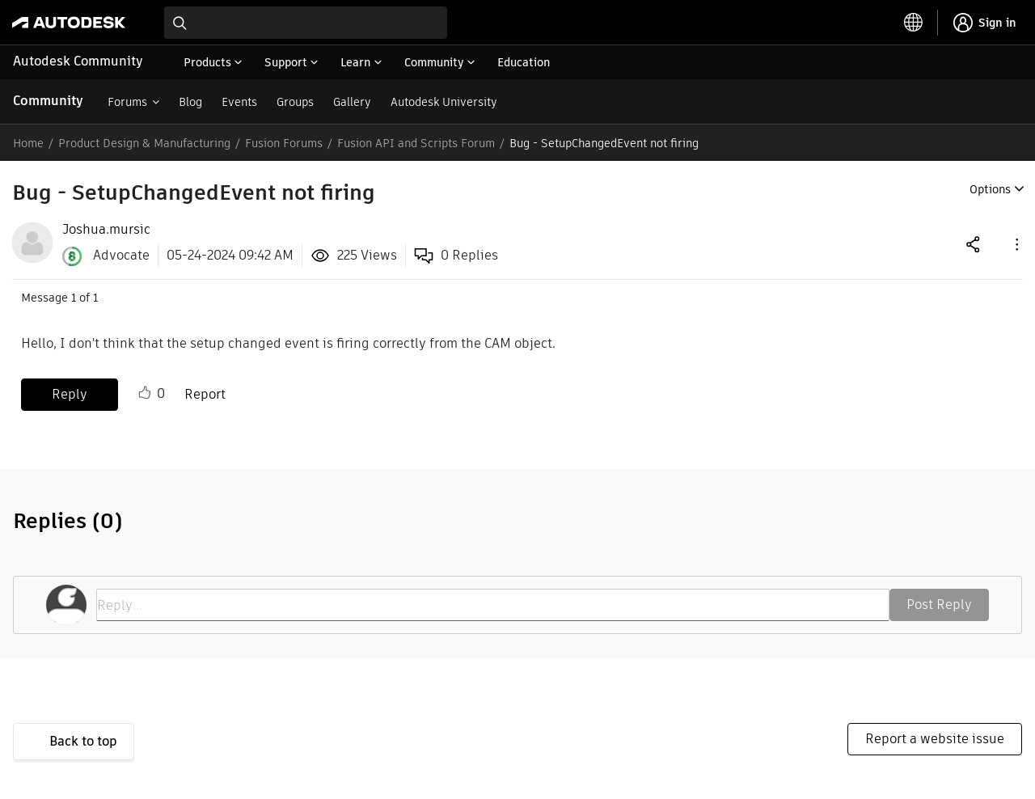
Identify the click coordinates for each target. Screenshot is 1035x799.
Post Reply (939, 604)
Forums (127, 102)
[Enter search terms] (305, 22)
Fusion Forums (284, 143)
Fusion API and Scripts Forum (416, 143)
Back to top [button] (83, 741)
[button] (1015, 244)
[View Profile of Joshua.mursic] (106, 229)
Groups (295, 102)
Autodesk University (444, 102)
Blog (190, 102)
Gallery (352, 102)
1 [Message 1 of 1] (73, 298)
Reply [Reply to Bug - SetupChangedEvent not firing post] (69, 394)
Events (239, 102)
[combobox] (305, 22)
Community (48, 100)
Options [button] (990, 189)
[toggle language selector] (914, 23)
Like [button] (144, 393)
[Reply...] (492, 605)
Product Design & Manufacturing (144, 143)
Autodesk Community (78, 61)
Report (205, 394)
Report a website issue (934, 738)
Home (28, 143)
